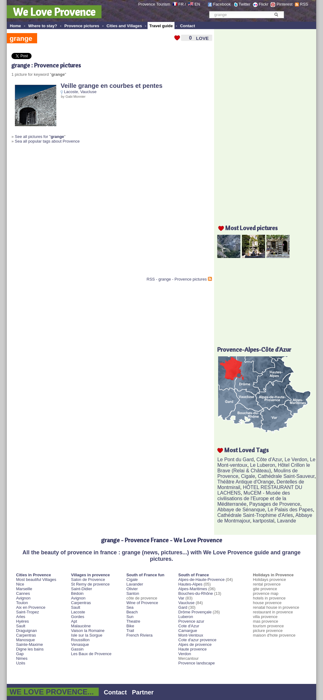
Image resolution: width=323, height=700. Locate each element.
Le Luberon (262, 465)
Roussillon (80, 640)
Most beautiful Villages (36, 579)
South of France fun (145, 575)
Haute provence (192, 649)
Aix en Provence (30, 607)
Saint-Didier (81, 588)
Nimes (22, 658)
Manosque (25, 640)
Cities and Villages (124, 26)
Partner (143, 692)
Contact (187, 26)
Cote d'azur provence (197, 640)
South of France (193, 575)
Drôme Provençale (195, 612)
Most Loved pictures (251, 228)
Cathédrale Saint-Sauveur (286, 476)
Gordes (77, 616)
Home (15, 26)
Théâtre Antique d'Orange (245, 481)
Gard (182, 607)
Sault (20, 626)
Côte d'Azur (269, 459)
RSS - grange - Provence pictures (177, 279)
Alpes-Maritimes (192, 588)
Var (181, 598)
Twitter (244, 4)
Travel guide (161, 26)
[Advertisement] (58, 213)
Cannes (23, 593)
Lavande (286, 520)
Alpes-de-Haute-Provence (201, 579)
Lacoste (71, 91)
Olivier (132, 588)
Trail (130, 630)
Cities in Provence (33, 575)
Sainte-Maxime (29, 644)
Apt (74, 621)
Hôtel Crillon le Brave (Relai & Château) (263, 467)
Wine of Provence (142, 602)
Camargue (187, 630)
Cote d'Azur (188, 626)
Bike (130, 626)
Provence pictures (81, 26)
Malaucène (81, 626)
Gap (20, 653)
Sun (129, 616)
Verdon (184, 653)
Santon (132, 593)
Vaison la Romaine (88, 630)
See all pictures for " (39, 136)
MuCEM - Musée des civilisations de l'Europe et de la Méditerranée (253, 498)
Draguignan (26, 630)
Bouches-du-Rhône (195, 593)
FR (180, 4)
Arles (20, 616)
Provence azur (191, 621)
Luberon (185, 616)
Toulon (22, 602)
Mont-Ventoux (190, 635)
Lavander (134, 584)
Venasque (80, 644)
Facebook (222, 4)
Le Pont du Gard (235, 459)
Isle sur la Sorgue (86, 635)
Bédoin (77, 593)
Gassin (77, 649)
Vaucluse (88, 91)
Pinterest (284, 4)
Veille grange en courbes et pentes (111, 85)
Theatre (133, 621)
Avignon (23, 598)
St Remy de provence (90, 584)
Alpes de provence (195, 644)
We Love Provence (54, 12)
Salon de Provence (88, 579)
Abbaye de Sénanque (241, 509)
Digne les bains (30, 649)
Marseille (24, 588)
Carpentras (26, 635)
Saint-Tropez (27, 612)
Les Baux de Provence (91, 653)
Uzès (20, 663)
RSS (304, 4)
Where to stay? (42, 26)
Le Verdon (296, 459)
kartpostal (263, 520)
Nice (20, 584)
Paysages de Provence (274, 504)
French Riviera (139, 635)
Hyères (22, 621)
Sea (129, 607)
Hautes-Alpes (190, 584)
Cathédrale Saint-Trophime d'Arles (255, 515)
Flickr (263, 4)
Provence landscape (196, 663)
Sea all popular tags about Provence (47, 141)
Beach (132, 612)
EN (197, 4)
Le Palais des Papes (290, 509)
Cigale (248, 476)
